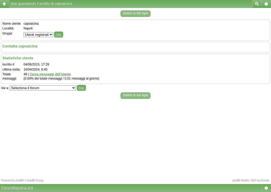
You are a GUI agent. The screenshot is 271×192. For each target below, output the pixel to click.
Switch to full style (135, 13)
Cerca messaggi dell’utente (50, 74)
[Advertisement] (135, 137)
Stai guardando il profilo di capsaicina (41, 4)
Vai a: (5, 88)
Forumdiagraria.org (17, 188)
